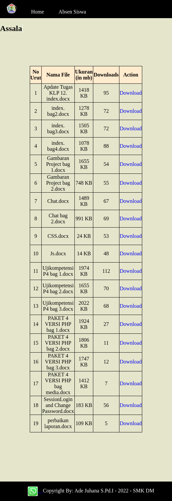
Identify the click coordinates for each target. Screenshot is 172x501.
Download (131, 93)
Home (37, 12)
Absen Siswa (72, 12)
